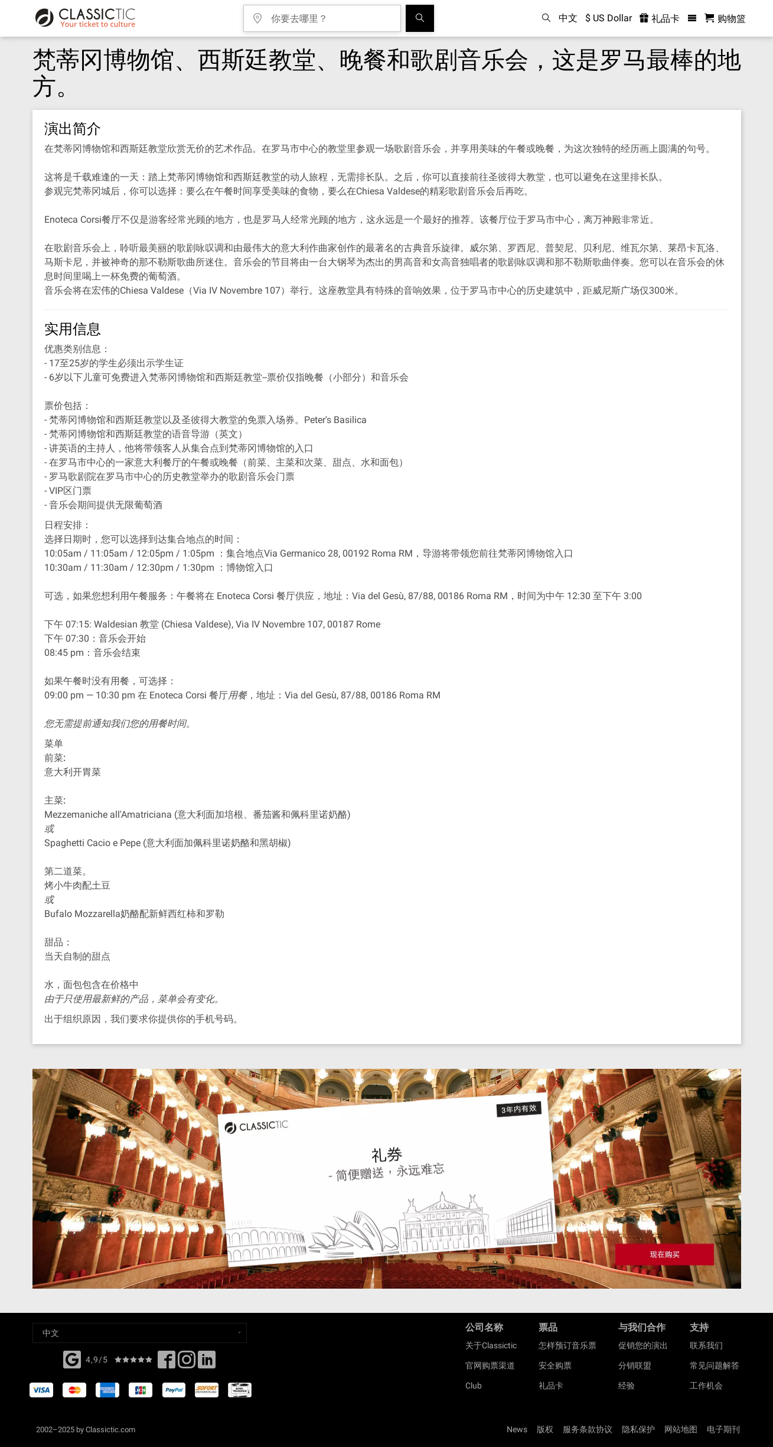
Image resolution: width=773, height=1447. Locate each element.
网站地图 (680, 1429)
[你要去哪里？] (330, 14)
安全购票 (555, 1365)
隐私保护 (638, 1429)
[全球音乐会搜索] (420, 18)
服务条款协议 (587, 1429)
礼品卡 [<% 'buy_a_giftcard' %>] (660, 18)
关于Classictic (491, 1345)
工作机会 (706, 1385)
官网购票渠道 (490, 1365)
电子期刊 (723, 1429)
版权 (545, 1429)
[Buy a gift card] (386, 1179)
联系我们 (706, 1345)
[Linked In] (207, 1363)
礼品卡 (551, 1385)
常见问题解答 (714, 1365)
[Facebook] (72, 1358)
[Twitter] (186, 1363)
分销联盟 (634, 1365)
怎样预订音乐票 (567, 1345)
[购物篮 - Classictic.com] (725, 18)
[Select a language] (139, 1333)
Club (473, 1385)
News (517, 1429)
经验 (626, 1385)
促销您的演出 (643, 1345)
